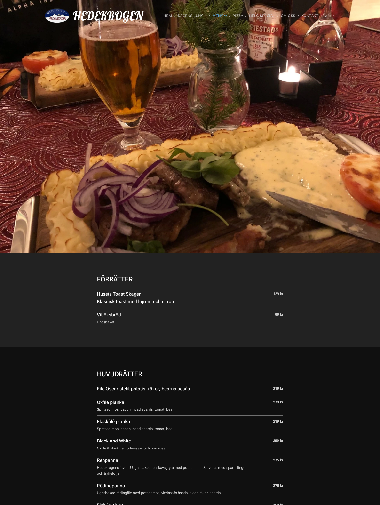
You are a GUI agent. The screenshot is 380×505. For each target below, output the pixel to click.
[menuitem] (175, 16)
